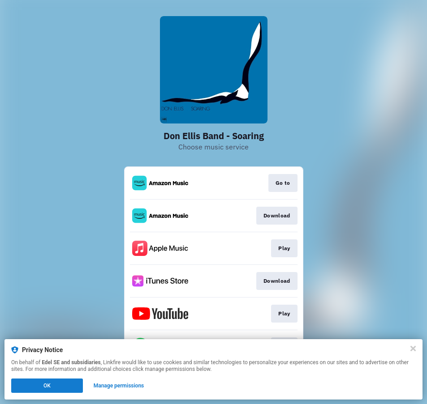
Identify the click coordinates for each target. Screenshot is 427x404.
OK (47, 386)
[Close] (413, 348)
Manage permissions (119, 386)
